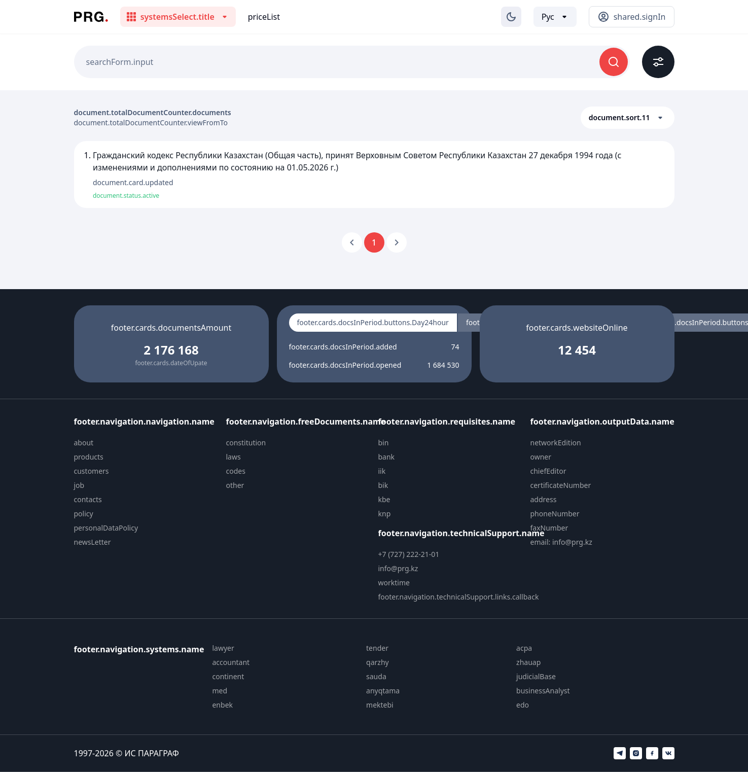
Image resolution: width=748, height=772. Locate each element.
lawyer (223, 648)
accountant (231, 662)
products (88, 457)
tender (377, 648)
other (235, 485)
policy (83, 513)
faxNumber (549, 528)
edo (522, 705)
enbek (222, 705)
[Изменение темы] (511, 17)
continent (228, 676)
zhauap (528, 662)
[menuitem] (146, 443)
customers (91, 471)
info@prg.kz (398, 568)
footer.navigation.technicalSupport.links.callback (458, 597)
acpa (524, 648)
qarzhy (377, 662)
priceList (264, 16)
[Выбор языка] (555, 17)
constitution (246, 442)
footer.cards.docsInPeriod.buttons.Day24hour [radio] (373, 322)
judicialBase (536, 676)
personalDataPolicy (106, 528)
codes (235, 471)
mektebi (380, 705)
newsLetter (92, 542)
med (219, 690)
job (79, 485)
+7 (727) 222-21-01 (409, 554)
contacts (88, 499)
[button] (627, 118)
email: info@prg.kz (561, 542)
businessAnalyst (543, 690)
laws (233, 457)
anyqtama (383, 690)
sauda (376, 676)
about (84, 442)
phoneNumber (555, 513)
